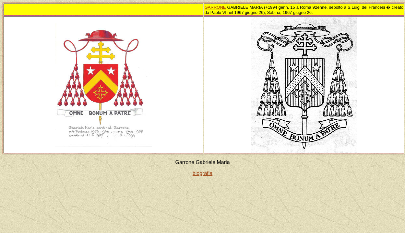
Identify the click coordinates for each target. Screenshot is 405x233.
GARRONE (215, 7)
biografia (202, 173)
